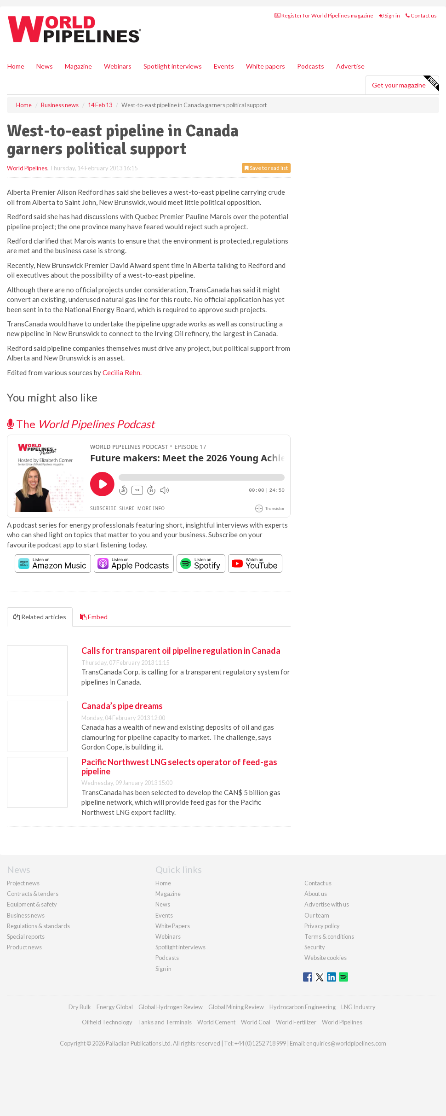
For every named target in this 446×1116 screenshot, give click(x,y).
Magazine (78, 66)
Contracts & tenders (32, 893)
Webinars (118, 66)
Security (314, 947)
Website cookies (325, 957)
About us (315, 893)
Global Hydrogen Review (170, 1007)
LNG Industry (358, 1007)
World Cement (216, 1022)
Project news (23, 883)
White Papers (172, 926)
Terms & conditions (329, 936)
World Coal (255, 1022)
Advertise (350, 66)
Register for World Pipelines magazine (323, 15)
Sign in (389, 15)
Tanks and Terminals (165, 1022)
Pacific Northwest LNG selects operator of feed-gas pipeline (179, 766)
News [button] (44, 66)
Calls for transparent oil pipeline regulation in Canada (180, 650)
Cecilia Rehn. (122, 372)
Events (224, 66)
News (162, 904)
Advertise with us (326, 904)
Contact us (421, 15)
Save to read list (266, 167)
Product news (24, 947)
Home (15, 66)
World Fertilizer (296, 1022)
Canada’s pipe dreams (122, 706)
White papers (265, 66)
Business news (26, 915)
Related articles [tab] (39, 617)
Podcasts (310, 66)
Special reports (26, 936)
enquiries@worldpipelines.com (346, 1043)
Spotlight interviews (172, 66)
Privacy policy (322, 926)
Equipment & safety (32, 904)
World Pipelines (27, 168)
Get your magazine (405, 84)
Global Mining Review (236, 1007)
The (80, 423)
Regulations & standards (38, 926)
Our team (316, 915)
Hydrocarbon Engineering (302, 1007)
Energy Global (115, 1007)
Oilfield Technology (107, 1022)
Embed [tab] (94, 617)
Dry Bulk (80, 1007)
